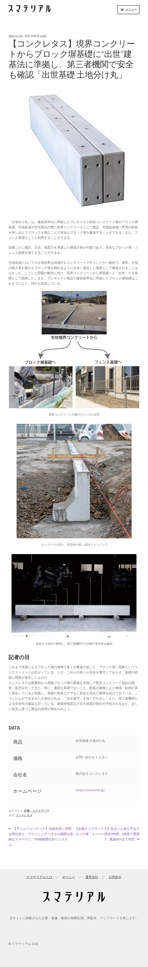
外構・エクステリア (36, 811)
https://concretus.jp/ (90, 790)
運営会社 (91, 877)
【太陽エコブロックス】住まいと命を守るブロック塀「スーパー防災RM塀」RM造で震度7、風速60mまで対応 (107, 834)
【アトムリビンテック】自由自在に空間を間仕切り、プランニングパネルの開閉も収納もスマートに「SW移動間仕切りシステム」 (40, 836)
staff (43, 36)
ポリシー (68, 877)
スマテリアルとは (39, 877)
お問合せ (115, 877)
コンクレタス (23, 815)
